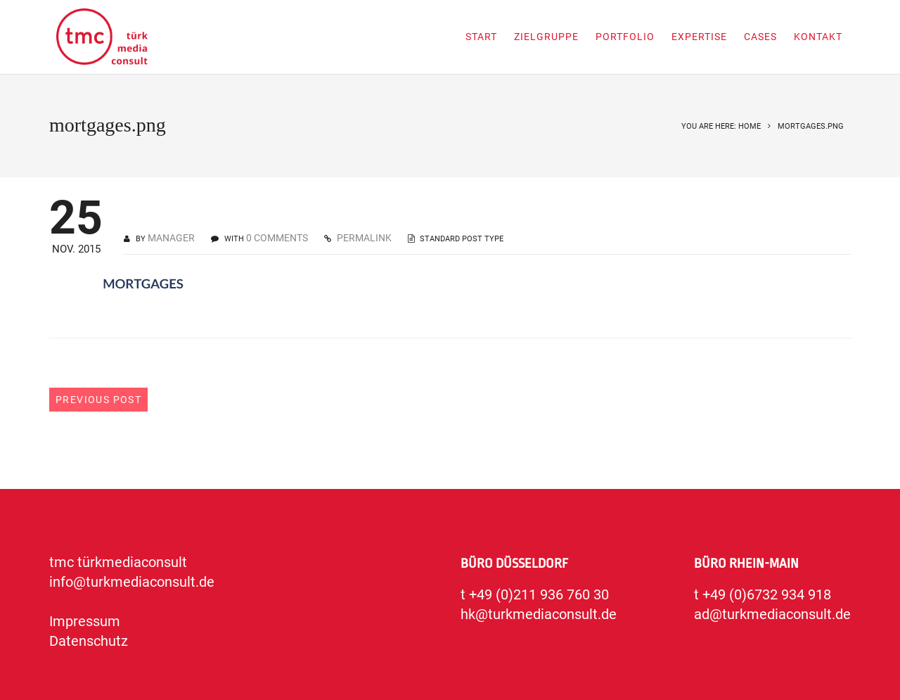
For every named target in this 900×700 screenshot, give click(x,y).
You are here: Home (721, 126)
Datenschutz (88, 640)
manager (171, 237)
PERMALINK (363, 237)
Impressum (84, 621)
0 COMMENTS (277, 237)
